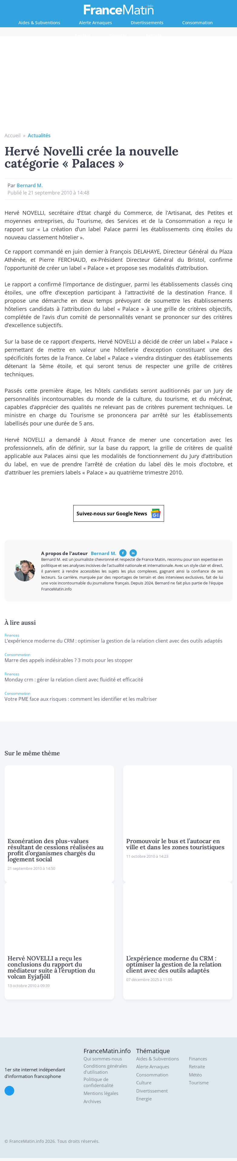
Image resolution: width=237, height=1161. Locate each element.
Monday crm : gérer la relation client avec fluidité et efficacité (74, 679)
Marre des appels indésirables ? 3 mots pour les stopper (69, 660)
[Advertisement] (118, 86)
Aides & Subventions (39, 22)
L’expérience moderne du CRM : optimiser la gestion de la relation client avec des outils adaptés (113, 640)
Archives (92, 1101)
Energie (83, 35)
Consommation (197, 22)
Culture (143, 1083)
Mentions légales (101, 1093)
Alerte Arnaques (95, 22)
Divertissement (152, 1091)
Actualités (39, 135)
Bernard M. (30, 185)
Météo (195, 1075)
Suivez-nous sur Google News (119, 513)
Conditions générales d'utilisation (105, 1069)
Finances (118, 35)
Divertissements (147, 22)
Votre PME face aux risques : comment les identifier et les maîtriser (81, 699)
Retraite (154, 35)
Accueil (13, 135)
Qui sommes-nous (103, 1059)
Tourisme (199, 1083)
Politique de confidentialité (98, 1082)
